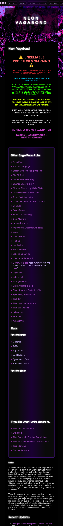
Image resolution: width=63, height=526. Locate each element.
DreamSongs (19, 210)
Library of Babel (20, 263)
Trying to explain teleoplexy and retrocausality (32, 524)
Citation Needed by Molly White (28, 188)
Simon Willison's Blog (23, 286)
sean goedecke (20, 281)
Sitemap (10, 3)
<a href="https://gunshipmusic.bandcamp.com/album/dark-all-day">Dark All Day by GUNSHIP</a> (31, 396)
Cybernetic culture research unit (29, 201)
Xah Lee (17, 316)
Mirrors (54, 3)
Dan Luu (17, 206)
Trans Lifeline (19, 446)
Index (21, 3)
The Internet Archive (23, 428)
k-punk (16, 241)
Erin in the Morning (22, 214)
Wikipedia (17, 433)
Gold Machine (19, 219)
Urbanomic (18, 312)
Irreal (15, 232)
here (15, 268)
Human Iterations (21, 223)
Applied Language (21, 166)
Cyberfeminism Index (23, 197)
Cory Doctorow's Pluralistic (26, 192)
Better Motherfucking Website (27, 171)
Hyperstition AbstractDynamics (28, 227)
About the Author (37, 3)
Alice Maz (17, 162)
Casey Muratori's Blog (23, 179)
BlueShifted (18, 175)
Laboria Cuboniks (21, 254)
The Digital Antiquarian (24, 303)
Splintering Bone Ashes (24, 294)
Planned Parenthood (22, 450)
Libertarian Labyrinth (23, 258)
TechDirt (17, 299)
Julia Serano (19, 236)
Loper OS (17, 272)
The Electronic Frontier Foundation (30, 437)
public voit (18, 277)
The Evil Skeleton (21, 307)
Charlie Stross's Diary (23, 184)
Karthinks (18, 245)
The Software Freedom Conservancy (31, 441)
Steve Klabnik (19, 249)
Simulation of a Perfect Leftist (27, 290)
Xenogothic (18, 321)
